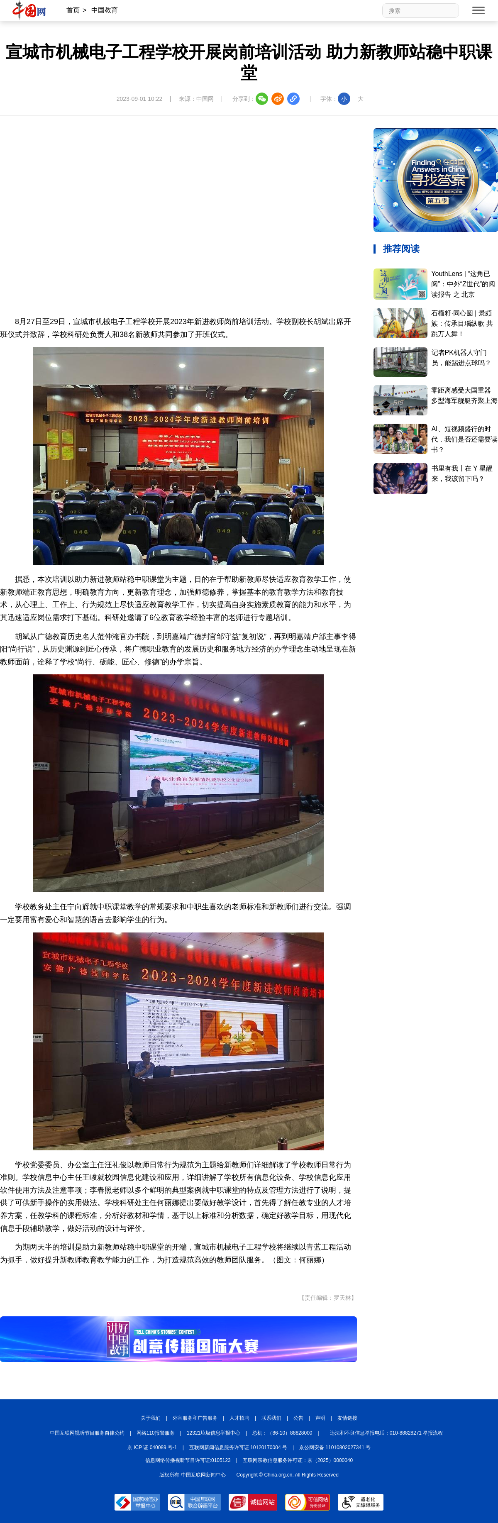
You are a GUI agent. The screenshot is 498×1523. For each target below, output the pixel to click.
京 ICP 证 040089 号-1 (152, 1447)
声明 (320, 1418)
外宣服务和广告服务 (195, 1418)
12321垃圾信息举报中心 (213, 1433)
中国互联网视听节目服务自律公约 (87, 1433)
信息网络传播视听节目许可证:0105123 (188, 1460)
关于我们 (151, 1418)
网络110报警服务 (156, 1433)
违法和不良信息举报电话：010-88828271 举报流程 (386, 1433)
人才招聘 (239, 1418)
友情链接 (347, 1418)
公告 (298, 1418)
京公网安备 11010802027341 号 (335, 1447)
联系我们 (271, 1418)
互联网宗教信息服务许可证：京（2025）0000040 (298, 1460)
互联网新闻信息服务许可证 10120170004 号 (238, 1447)
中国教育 (104, 10)
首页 (73, 10)
